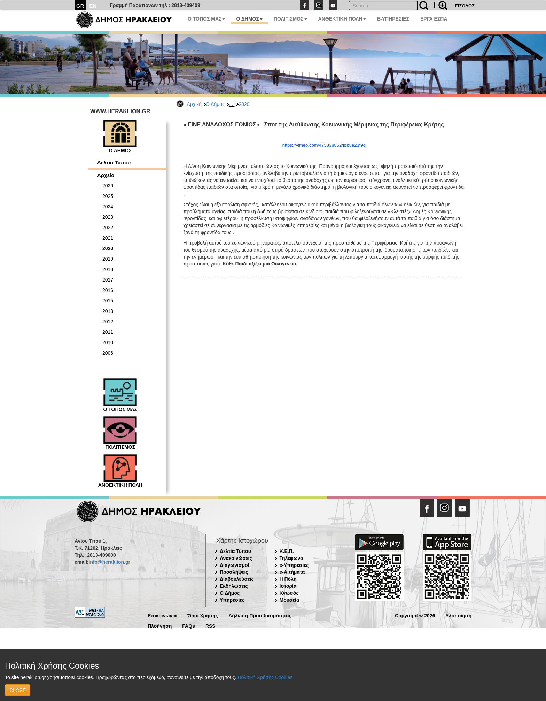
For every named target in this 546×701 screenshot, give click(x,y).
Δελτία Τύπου (114, 162)
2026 (107, 185)
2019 (107, 259)
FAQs (188, 625)
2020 (244, 104)
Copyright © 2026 (415, 615)
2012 (107, 321)
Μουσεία (289, 600)
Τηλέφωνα (291, 558)
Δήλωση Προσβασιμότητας (259, 615)
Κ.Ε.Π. (287, 551)
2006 (107, 353)
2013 (107, 311)
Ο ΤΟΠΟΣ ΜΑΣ (206, 19)
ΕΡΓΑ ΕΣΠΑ (433, 19)
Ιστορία (288, 586)
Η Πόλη (288, 579)
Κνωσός (289, 593)
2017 (107, 280)
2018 (107, 269)
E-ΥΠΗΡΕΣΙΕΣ (393, 19)
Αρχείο (105, 175)
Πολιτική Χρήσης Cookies (264, 677)
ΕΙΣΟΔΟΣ (465, 5)
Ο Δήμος (215, 104)
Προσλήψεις (234, 572)
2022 (107, 227)
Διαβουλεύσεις (237, 579)
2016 (107, 290)
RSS (210, 625)
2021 (107, 238)
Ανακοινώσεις (236, 558)
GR (80, 6)
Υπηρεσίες (232, 600)
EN (93, 6)
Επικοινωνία (162, 615)
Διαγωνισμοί (234, 565)
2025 (107, 196)
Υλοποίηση (458, 615)
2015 (107, 300)
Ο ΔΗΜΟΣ (249, 19)
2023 (107, 217)
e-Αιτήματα (292, 572)
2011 (107, 332)
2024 (107, 206)
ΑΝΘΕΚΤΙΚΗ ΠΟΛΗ (342, 19)
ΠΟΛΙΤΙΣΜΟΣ (290, 19)
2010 (107, 342)
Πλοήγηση (160, 625)
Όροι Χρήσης (202, 615)
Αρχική (194, 104)
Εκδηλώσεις (234, 586)
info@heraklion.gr (109, 562)
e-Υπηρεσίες (294, 565)
